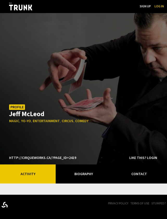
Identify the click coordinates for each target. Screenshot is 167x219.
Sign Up (145, 6)
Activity (28, 173)
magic (14, 121)
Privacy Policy (118, 203)
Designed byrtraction (4, 205)
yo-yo (26, 121)
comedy (81, 121)
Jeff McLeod (26, 113)
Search (130, 6)
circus (67, 121)
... (109, 6)
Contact (139, 173)
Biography (83, 173)
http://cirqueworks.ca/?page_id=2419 (42, 157)
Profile (17, 107)
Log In (159, 6)
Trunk (27, 204)
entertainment (46, 121)
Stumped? (158, 203)
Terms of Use (139, 203)
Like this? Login (143, 157)
